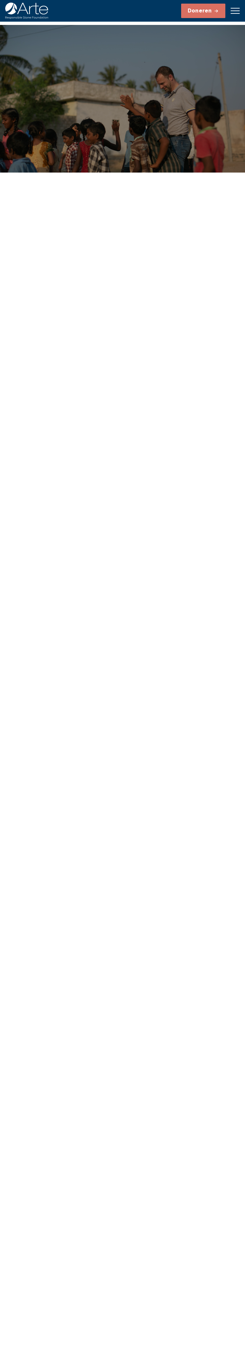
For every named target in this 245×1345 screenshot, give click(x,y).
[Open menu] (235, 11)
